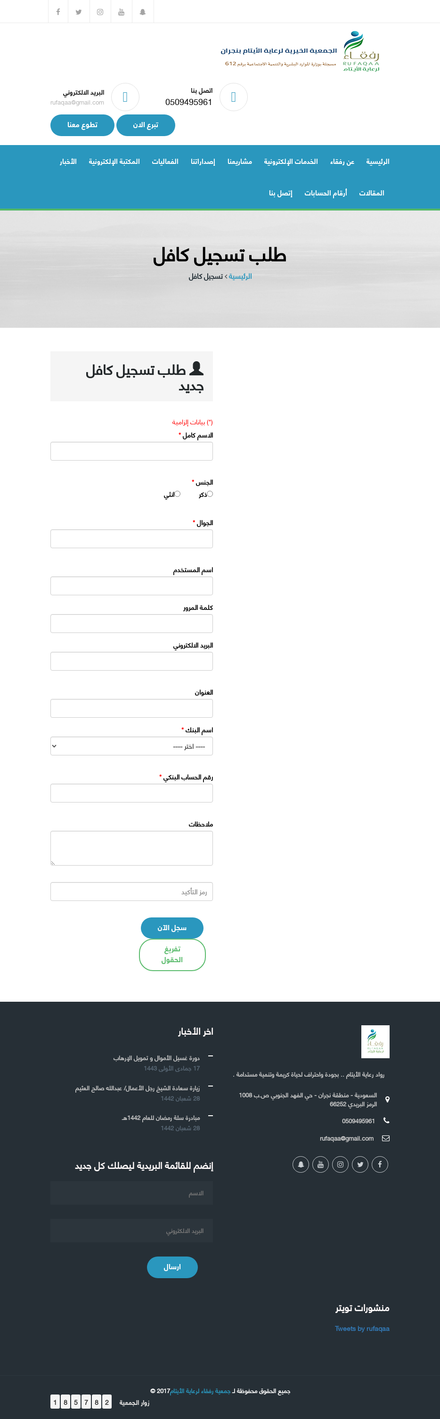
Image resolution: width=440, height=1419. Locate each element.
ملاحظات (201, 823)
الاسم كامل (196, 434)
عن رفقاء (342, 160)
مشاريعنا (240, 160)
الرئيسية (378, 160)
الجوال (203, 522)
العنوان (204, 692)
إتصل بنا (281, 192)
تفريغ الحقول (172, 953)
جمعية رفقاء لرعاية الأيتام (200, 1390)
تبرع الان (145, 123)
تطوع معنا (82, 123)
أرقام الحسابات (326, 192)
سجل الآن (172, 926)
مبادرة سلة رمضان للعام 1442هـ (161, 1117)
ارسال (172, 1266)
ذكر (203, 494)
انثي (169, 494)
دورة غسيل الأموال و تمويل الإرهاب (157, 1057)
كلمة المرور (198, 607)
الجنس (202, 482)
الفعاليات (165, 160)
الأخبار (68, 160)
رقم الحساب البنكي (186, 776)
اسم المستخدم (193, 569)
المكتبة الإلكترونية (114, 160)
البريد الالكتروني (193, 644)
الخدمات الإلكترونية (291, 160)
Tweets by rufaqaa (362, 1328)
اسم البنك (197, 729)
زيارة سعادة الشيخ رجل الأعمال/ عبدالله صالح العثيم (137, 1087)
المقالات (371, 192)
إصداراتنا (203, 160)
